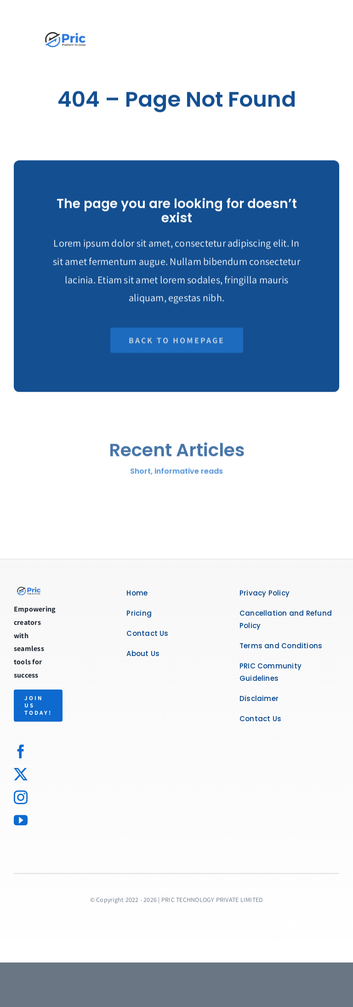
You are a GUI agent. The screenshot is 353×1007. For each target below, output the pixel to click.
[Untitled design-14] (62, 17)
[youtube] (21, 820)
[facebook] (21, 751)
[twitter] (21, 774)
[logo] (29, 590)
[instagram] (21, 797)
